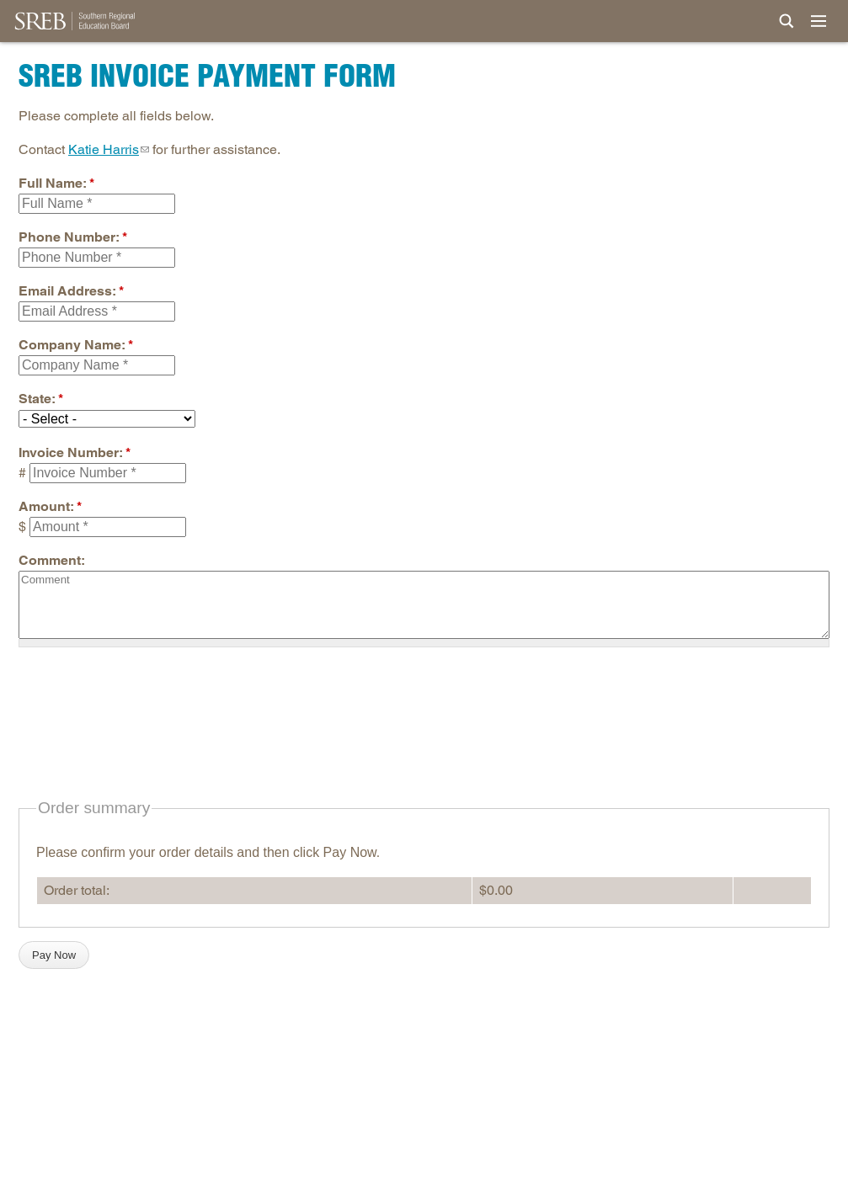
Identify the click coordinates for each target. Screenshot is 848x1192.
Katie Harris (103, 149)
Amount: (50, 506)
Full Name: (56, 183)
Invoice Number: (75, 452)
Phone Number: (73, 237)
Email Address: (71, 291)
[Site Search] (786, 21)
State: (41, 399)
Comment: (52, 560)
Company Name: (76, 345)
